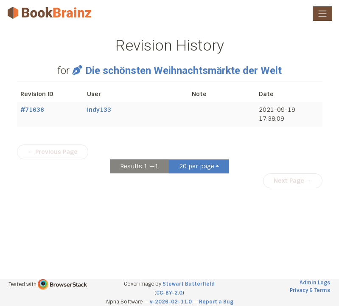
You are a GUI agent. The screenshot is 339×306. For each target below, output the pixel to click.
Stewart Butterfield (188, 283)
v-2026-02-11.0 (171, 301)
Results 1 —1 (139, 166)
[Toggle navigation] (322, 13)
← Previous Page (53, 152)
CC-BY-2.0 (169, 292)
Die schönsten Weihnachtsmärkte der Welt (177, 70)
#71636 (32, 109)
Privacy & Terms (310, 290)
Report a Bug (216, 301)
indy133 (99, 109)
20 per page (196, 166)
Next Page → (293, 180)
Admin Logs (315, 282)
